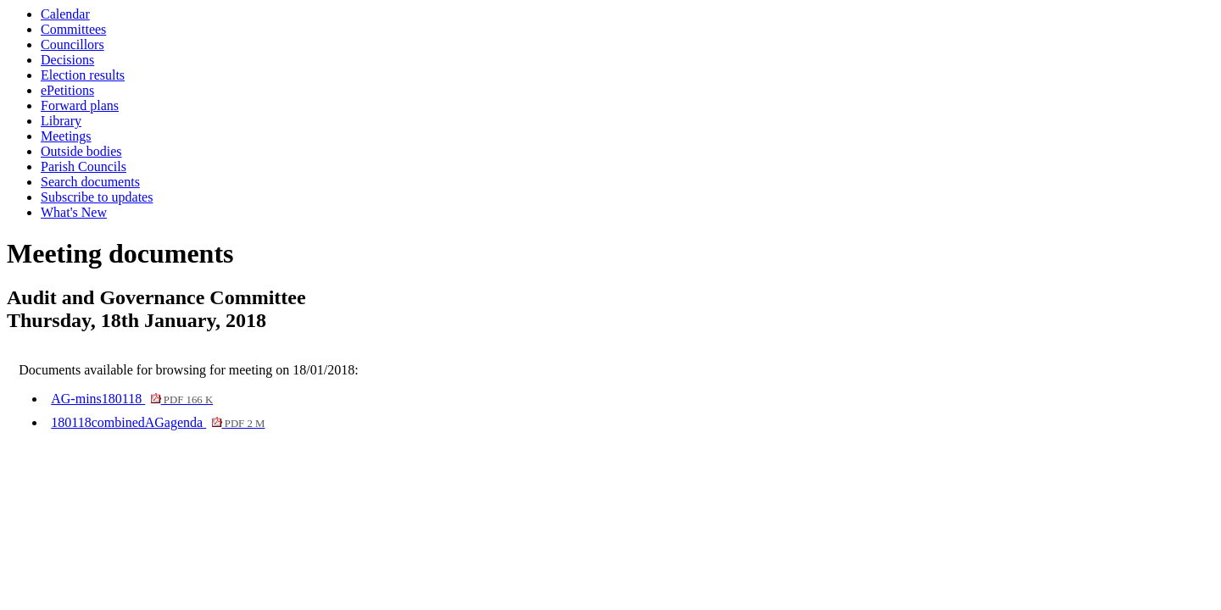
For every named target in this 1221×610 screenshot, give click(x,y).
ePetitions (67, 90)
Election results (83, 75)
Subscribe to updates (97, 197)
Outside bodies (81, 151)
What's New (74, 212)
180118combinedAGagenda (158, 422)
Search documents (90, 182)
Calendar (65, 14)
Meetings (66, 136)
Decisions (67, 60)
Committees (73, 29)
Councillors (72, 44)
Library (61, 121)
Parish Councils (83, 166)
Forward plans (80, 105)
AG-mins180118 (132, 398)
